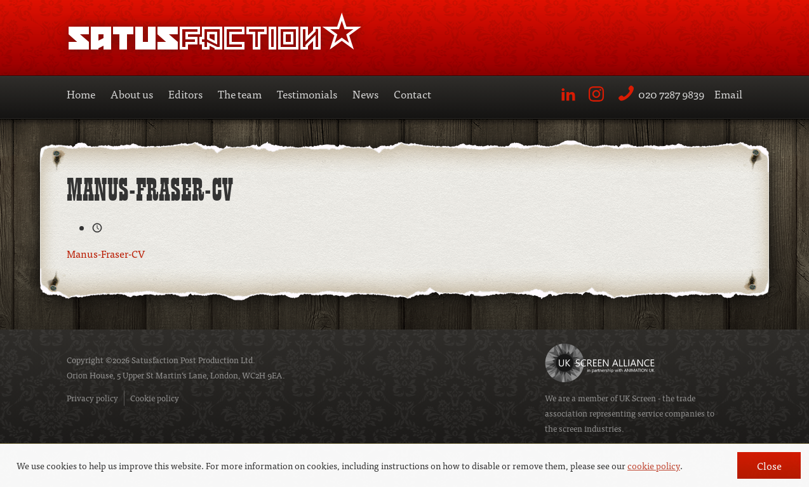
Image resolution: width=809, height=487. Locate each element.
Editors (185, 93)
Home (81, 93)
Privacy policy (92, 397)
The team (240, 93)
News (365, 93)
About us (131, 93)
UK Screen (637, 397)
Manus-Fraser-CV (106, 253)
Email (728, 93)
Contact (412, 93)
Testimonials (307, 93)
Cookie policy (154, 397)
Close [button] (769, 465)
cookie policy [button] (653, 465)
